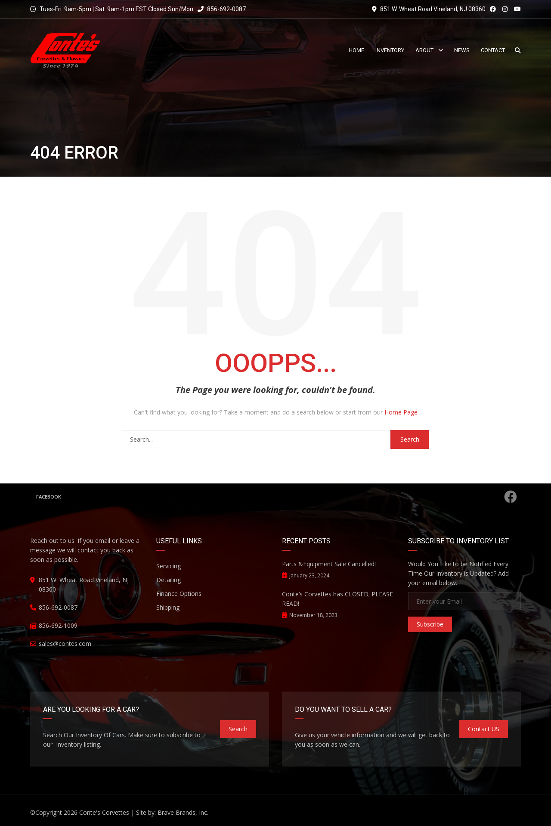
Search (238, 729)
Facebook (277, 497)
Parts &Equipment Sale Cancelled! (329, 564)
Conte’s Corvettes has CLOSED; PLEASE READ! (337, 599)
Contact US (483, 729)
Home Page (401, 412)
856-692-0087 (222, 9)
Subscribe (430, 624)
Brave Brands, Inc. (183, 812)
